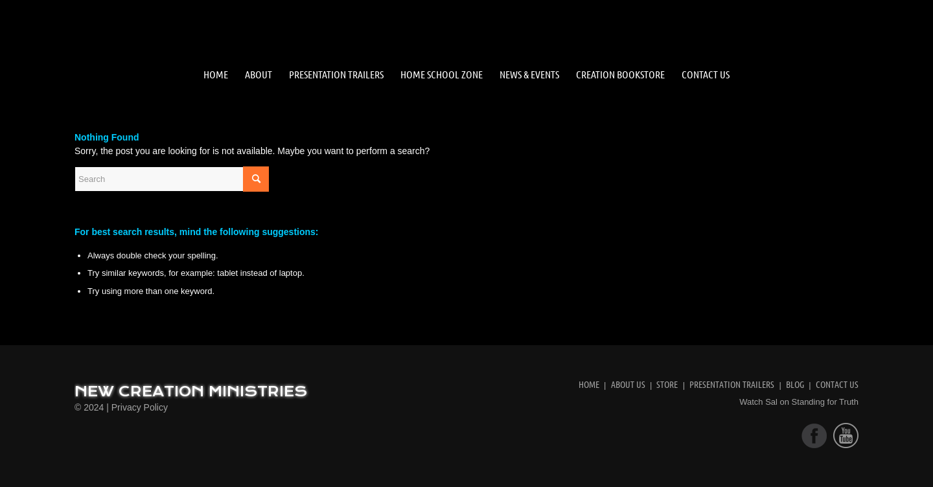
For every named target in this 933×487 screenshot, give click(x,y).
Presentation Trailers (731, 384)
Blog (795, 384)
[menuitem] (215, 74)
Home (589, 384)
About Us (628, 384)
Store (667, 384)
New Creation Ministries (191, 391)
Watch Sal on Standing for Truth (798, 402)
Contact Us (837, 384)
